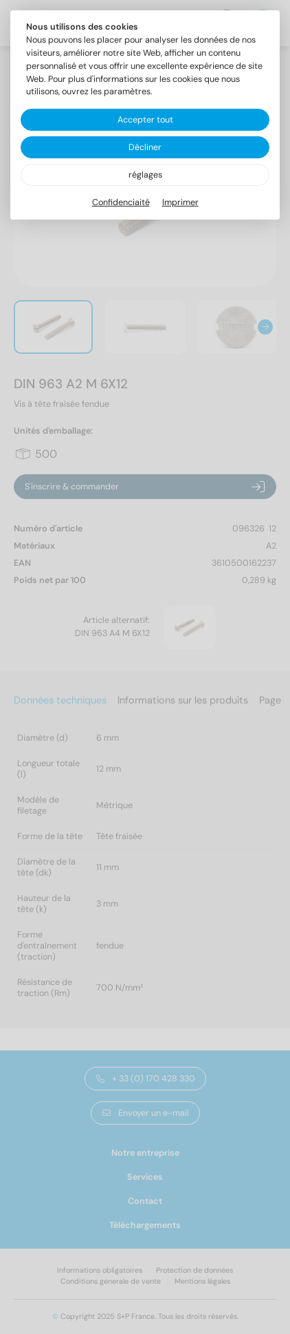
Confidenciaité (121, 202)
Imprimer (180, 202)
